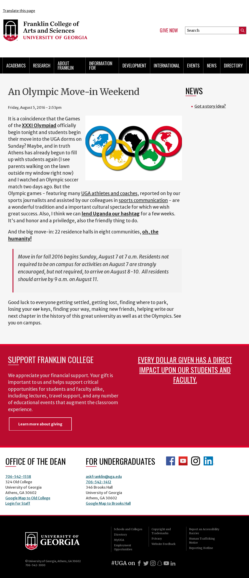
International (167, 65)
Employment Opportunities (123, 547)
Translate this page (19, 10)
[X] (146, 563)
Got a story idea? (210, 106)
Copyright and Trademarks (161, 531)
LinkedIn (209, 460)
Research (41, 65)
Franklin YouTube (183, 460)
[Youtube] (166, 563)
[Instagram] (153, 563)
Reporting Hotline (201, 548)
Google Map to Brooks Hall (108, 503)
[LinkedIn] (173, 563)
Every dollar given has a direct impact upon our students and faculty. (185, 369)
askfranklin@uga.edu (104, 476)
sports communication (143, 200)
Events (193, 65)
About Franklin (66, 65)
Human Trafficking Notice (202, 540)
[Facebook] (139, 563)
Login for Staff (17, 503)
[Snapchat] (159, 563)
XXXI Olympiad (39, 125)
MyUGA (119, 540)
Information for (100, 65)
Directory (233, 65)
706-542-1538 (18, 476)
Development (134, 65)
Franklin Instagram (195, 460)
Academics (16, 65)
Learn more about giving (40, 424)
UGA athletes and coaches (109, 193)
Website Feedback (163, 544)
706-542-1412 (98, 482)
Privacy (157, 538)
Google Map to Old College (27, 498)
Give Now (169, 30)
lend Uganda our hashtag (111, 214)
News (212, 65)
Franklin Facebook (170, 460)
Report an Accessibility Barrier (204, 531)
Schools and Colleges (128, 529)
